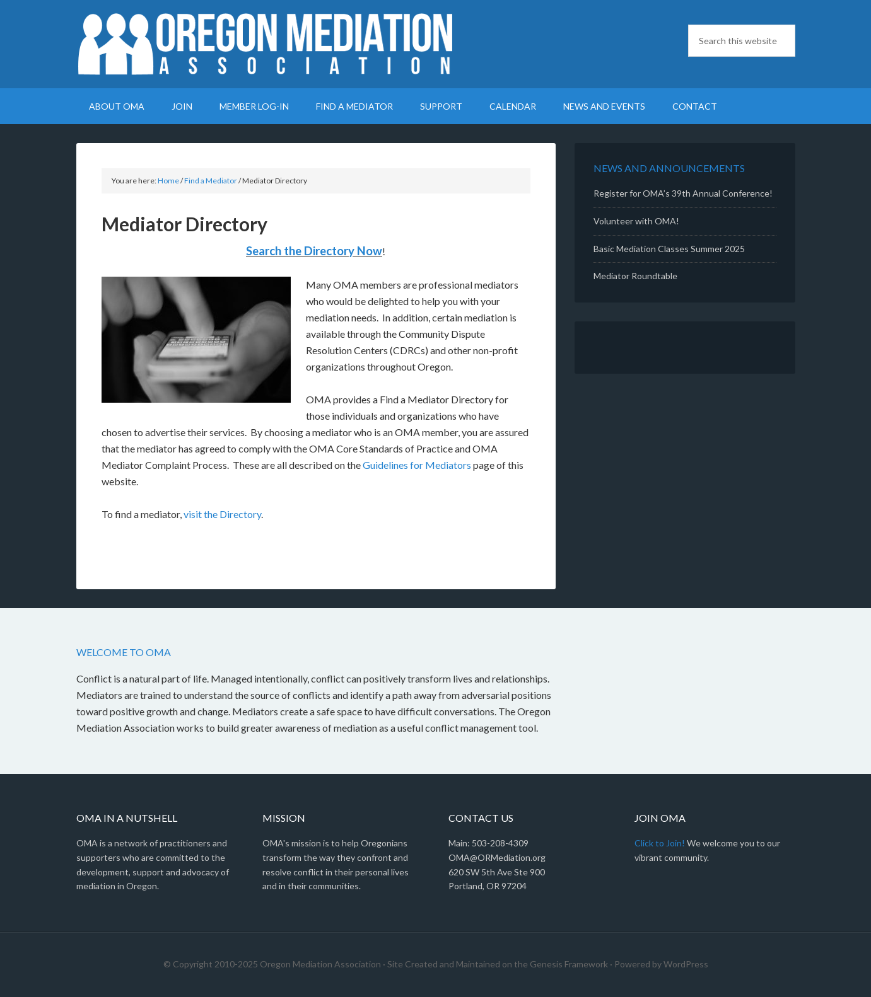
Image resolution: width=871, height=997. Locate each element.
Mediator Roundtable (635, 275)
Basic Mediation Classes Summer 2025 (669, 248)
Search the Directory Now (314, 251)
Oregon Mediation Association (265, 44)
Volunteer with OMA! (636, 221)
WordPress (685, 964)
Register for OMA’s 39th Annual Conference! (683, 193)
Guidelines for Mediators (417, 465)
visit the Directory (222, 514)
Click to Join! (659, 843)
